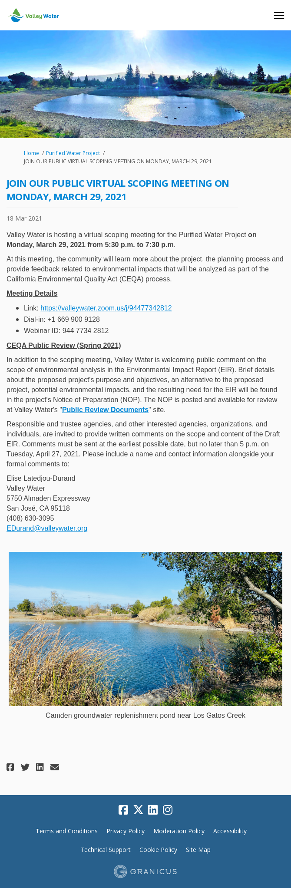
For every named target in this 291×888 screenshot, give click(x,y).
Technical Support (105, 849)
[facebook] (123, 810)
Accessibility (230, 831)
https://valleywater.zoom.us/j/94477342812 (106, 308)
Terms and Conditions (67, 831)
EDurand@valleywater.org (47, 528)
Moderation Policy (179, 831)
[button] (12, 767)
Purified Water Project (73, 153)
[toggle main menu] (279, 15)
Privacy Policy (125, 831)
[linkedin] (153, 810)
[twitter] (138, 810)
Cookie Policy (158, 849)
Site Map (198, 849)
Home (31, 153)
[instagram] (167, 810)
